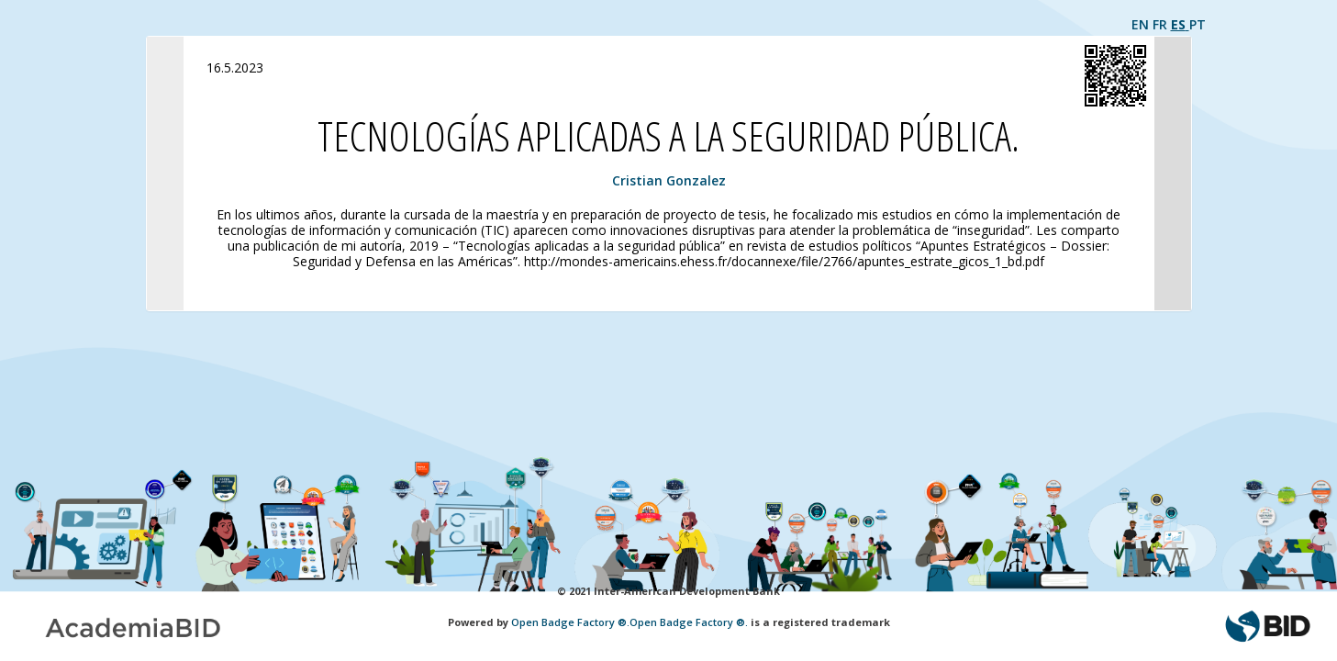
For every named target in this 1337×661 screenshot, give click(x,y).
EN (1142, 24)
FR (1162, 24)
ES (1180, 24)
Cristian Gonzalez (669, 180)
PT (1197, 24)
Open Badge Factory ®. (570, 622)
